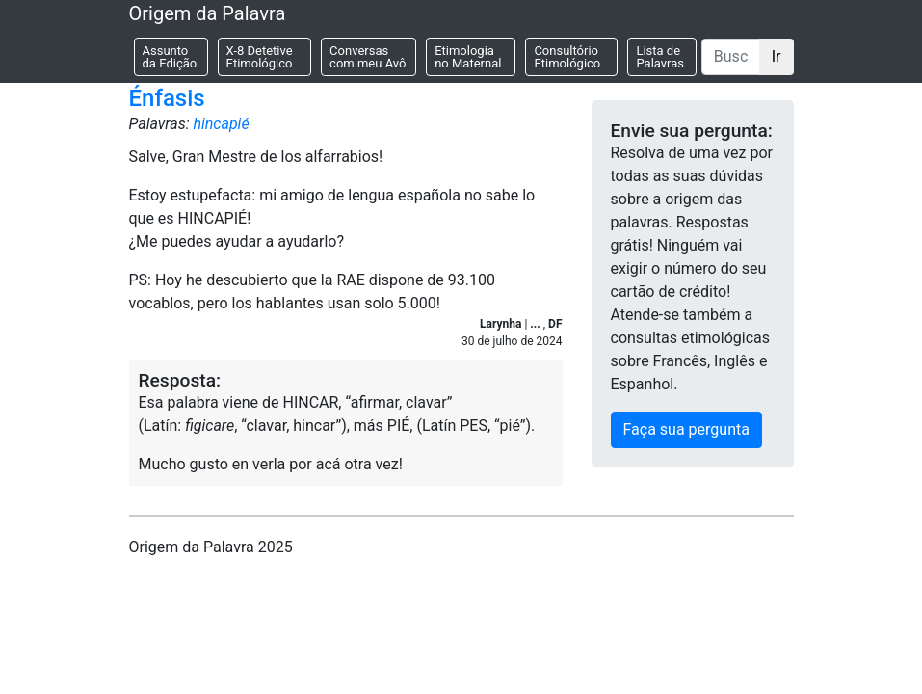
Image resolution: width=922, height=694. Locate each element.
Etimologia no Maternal (468, 56)
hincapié (221, 124)
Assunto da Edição (170, 56)
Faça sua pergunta (686, 429)
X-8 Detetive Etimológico (259, 56)
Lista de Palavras (660, 56)
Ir (776, 56)
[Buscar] (730, 57)
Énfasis (167, 98)
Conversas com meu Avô (367, 56)
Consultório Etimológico (567, 56)
